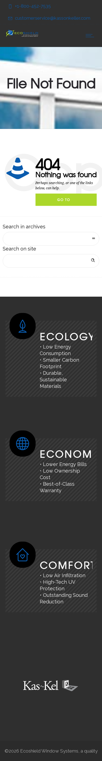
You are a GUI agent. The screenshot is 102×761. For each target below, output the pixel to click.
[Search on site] (51, 261)
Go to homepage (68, 201)
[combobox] (51, 239)
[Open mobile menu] (91, 35)
